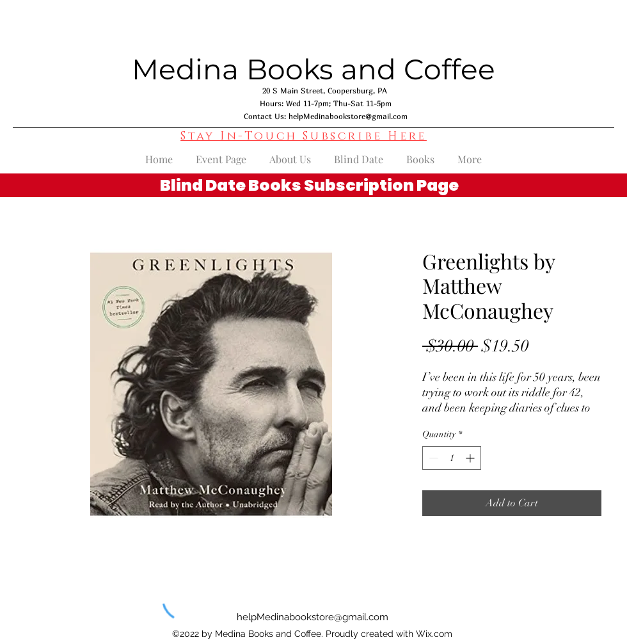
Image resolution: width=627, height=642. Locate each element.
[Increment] (471, 458)
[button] (303, 136)
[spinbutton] (451, 458)
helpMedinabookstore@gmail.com (348, 116)
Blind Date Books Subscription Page (309, 185)
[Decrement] (432, 458)
